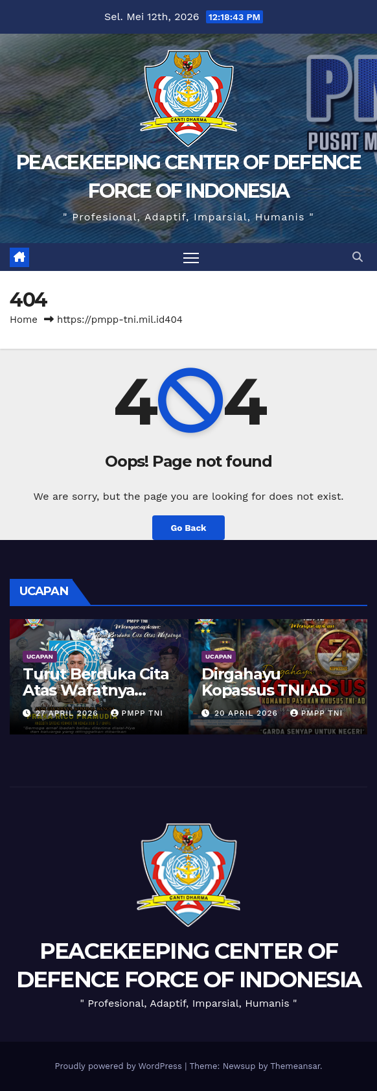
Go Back (188, 527)
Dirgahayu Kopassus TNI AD (266, 681)
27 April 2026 (69, 713)
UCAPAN (40, 656)
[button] (357, 257)
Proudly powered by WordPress (119, 1066)
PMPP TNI (137, 713)
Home (24, 319)
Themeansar (295, 1066)
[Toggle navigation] (191, 257)
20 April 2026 (247, 713)
